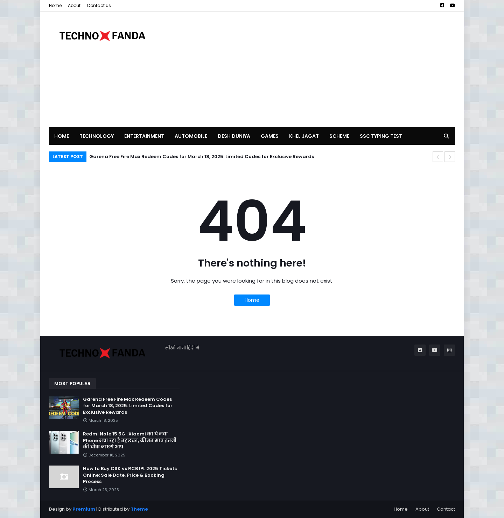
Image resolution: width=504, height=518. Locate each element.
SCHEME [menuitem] (339, 136)
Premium (83, 509)
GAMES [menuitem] (270, 136)
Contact (446, 509)
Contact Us (99, 5)
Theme (139, 509)
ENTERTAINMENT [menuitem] (144, 136)
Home (55, 5)
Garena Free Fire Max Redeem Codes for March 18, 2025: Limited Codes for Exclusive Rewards (201, 156)
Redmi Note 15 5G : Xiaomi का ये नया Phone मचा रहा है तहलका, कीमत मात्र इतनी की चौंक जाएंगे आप (129, 440)
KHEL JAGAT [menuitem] (304, 136)
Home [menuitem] (61, 136)
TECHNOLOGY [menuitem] (96, 136)
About (74, 5)
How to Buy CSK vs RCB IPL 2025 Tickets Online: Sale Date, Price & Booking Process (130, 475)
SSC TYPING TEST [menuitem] (381, 136)
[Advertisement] (327, 69)
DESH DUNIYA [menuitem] (234, 136)
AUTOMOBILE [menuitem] (191, 136)
